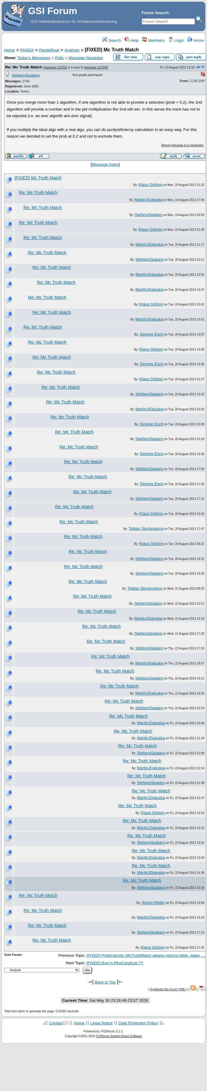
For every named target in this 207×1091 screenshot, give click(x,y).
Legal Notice (101, 1023)
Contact (56, 1023)
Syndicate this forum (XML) (168, 989)
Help (132, 40)
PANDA (27, 50)
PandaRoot (49, 50)
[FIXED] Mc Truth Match (37, 177)
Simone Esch (151, 334)
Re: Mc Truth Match (23, 67)
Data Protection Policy (138, 1023)
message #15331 (55, 67)
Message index (105, 164)
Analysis (72, 50)
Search (111, 40)
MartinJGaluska (148, 199)
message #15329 (95, 67)
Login (176, 40)
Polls (59, 58)
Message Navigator (86, 58)
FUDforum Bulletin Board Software (119, 1036)
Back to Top (105, 982)
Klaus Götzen (150, 184)
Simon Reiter (153, 902)
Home (195, 40)
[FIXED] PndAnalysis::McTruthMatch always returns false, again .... (145, 955)
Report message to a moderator (182, 145)
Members (153, 40)
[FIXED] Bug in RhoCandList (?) (114, 963)
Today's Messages (33, 58)
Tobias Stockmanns (145, 528)
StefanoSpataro (26, 75)
